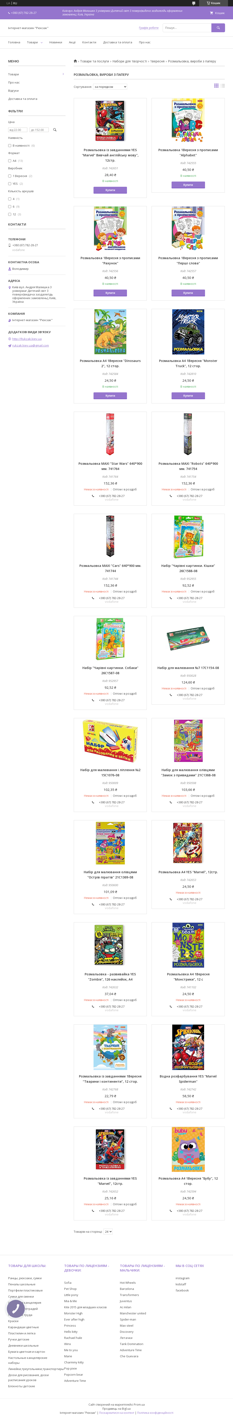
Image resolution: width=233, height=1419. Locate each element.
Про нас (144, 42)
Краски (13, 1321)
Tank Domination (131, 1344)
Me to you (71, 1350)
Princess (70, 1325)
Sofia (67, 1283)
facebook (182, 1290)
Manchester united (133, 1313)
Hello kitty (71, 1332)
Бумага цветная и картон (26, 1352)
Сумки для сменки (21, 1296)
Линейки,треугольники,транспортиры (36, 1369)
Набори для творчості (129, 61)
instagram (183, 1278)
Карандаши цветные (23, 1327)
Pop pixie (70, 1368)
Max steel (126, 1325)
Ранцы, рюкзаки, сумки (25, 1278)
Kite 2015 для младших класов (85, 1307)
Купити (110, 190)
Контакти (89, 42)
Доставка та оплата (117, 42)
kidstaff (181, 1284)
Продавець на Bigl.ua (116, 1409)
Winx (67, 1344)
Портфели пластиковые (25, 1290)
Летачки (126, 1338)
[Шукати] (218, 27)
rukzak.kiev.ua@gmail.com (30, 345)
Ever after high (74, 1319)
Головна (14, 42)
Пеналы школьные (21, 1284)
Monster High (73, 1313)
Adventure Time (75, 1381)
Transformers (129, 1295)
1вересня (157, 61)
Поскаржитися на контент (116, 1413)
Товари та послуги (94, 61)
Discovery (127, 1332)
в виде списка (223, 87)
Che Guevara (129, 1356)
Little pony (71, 1295)
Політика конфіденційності (155, 1413)
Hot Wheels (128, 1283)
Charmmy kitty (74, 1362)
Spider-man (128, 1319)
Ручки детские (18, 1339)
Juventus (126, 1301)
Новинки (55, 42)
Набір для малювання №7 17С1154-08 (188, 668)
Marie (68, 1356)
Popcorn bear (73, 1374)
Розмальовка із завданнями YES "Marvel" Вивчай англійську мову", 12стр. (110, 155)
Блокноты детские (21, 1386)
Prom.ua (139, 1405)
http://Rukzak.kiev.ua (27, 339)
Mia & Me (70, 1301)
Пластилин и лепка (21, 1333)
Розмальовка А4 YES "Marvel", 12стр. (188, 872)
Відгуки (13, 91)
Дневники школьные (23, 1345)
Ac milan (125, 1307)
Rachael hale (73, 1338)
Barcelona (127, 1289)
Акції (72, 42)
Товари (32, 42)
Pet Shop (70, 1289)
